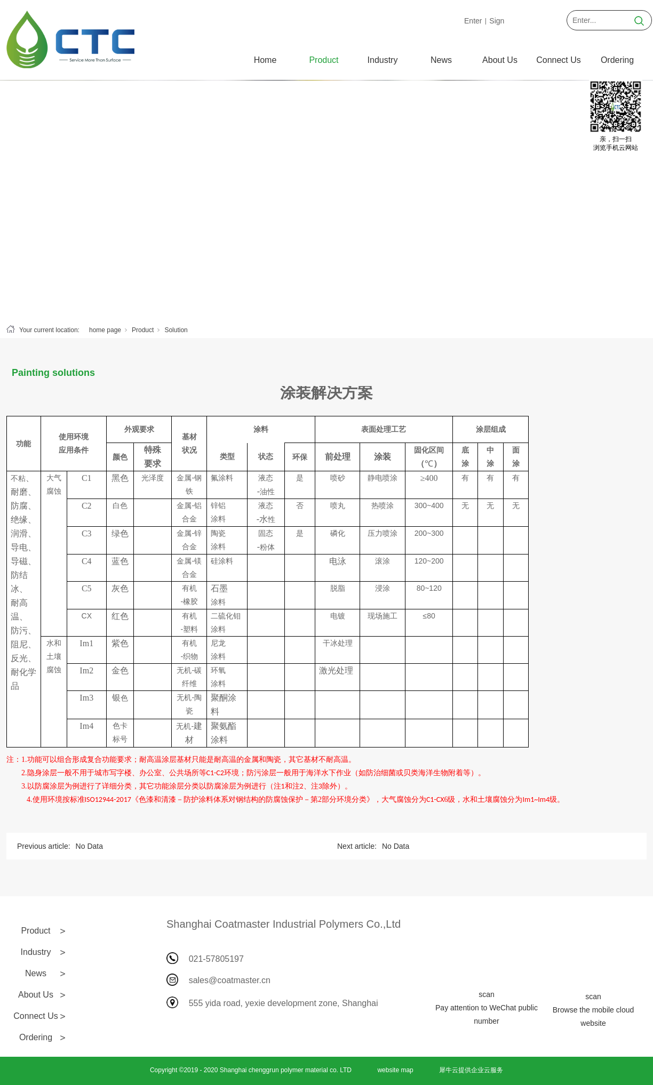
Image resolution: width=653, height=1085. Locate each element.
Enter (473, 21)
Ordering (617, 60)
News (441, 60)
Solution (175, 330)
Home (265, 60)
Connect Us (558, 60)
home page (105, 330)
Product (323, 60)
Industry (383, 60)
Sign (496, 21)
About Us (499, 60)
